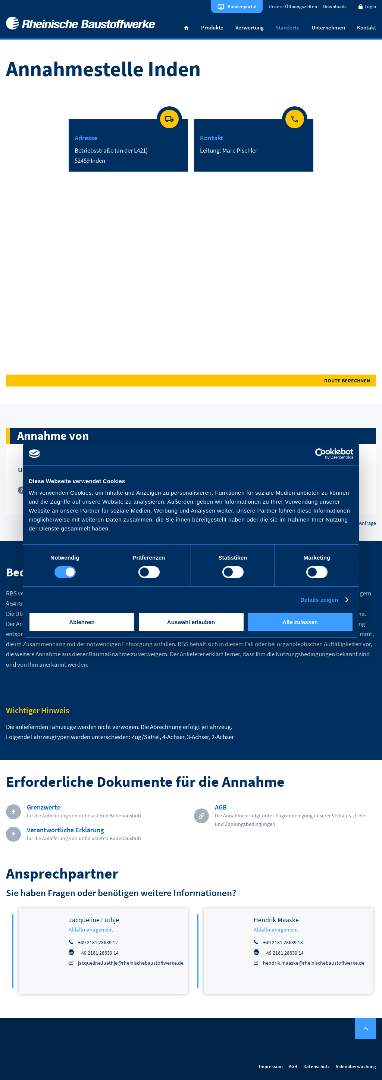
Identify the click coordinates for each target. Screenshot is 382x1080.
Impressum (271, 1066)
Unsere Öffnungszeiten (293, 6)
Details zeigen (319, 599)
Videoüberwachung (356, 1066)
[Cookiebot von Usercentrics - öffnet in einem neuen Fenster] (320, 453)
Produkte (212, 27)
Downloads (335, 6)
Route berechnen (347, 380)
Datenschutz (316, 1066)
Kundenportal (242, 6)
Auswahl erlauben (191, 622)
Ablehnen (81, 622)
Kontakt (366, 27)
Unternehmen (328, 27)
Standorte (288, 27)
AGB (293, 1066)
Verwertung (249, 27)
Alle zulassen (300, 622)
